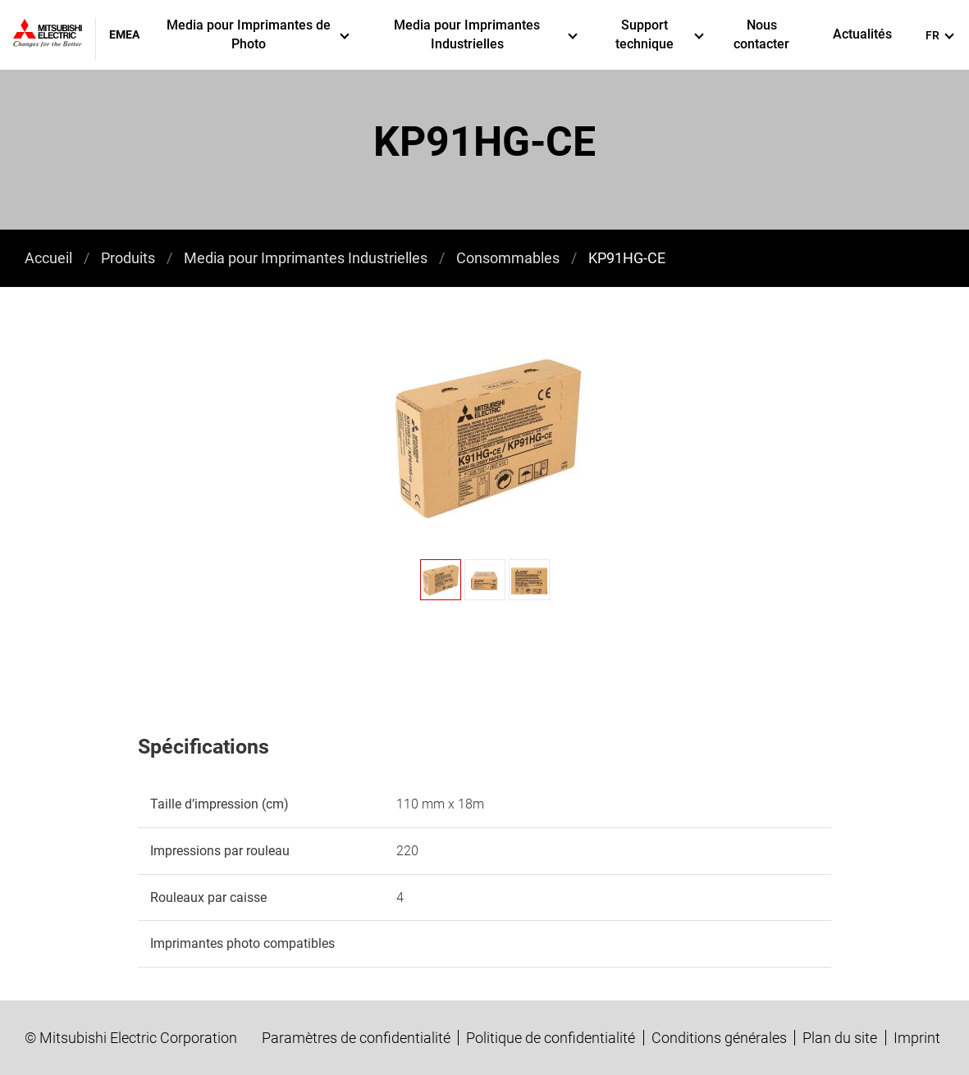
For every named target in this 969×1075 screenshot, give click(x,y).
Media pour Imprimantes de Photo (258, 34)
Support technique (659, 34)
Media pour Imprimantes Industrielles (486, 34)
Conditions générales (719, 1037)
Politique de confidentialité (550, 1037)
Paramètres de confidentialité (356, 1037)
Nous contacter (761, 34)
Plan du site (839, 1037)
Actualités (862, 34)
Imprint (917, 1037)
